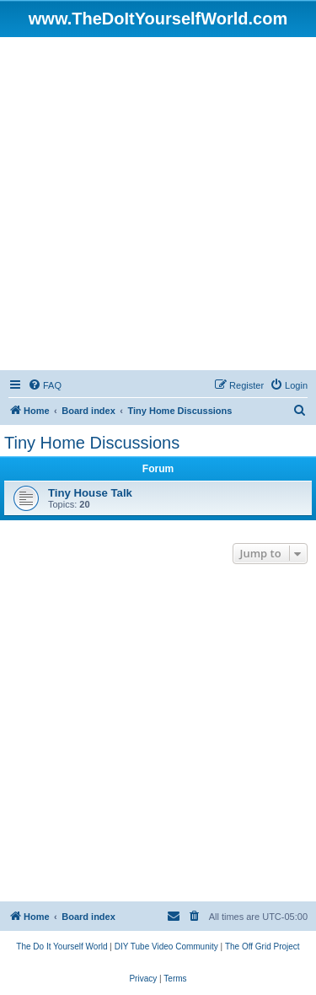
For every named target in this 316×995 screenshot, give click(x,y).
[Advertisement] (158, 204)
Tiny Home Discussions (91, 442)
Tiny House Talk (90, 493)
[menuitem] (45, 385)
